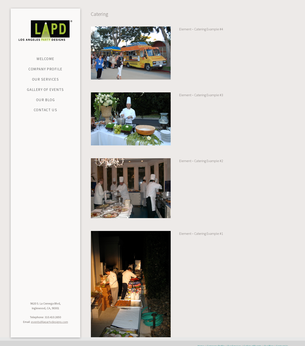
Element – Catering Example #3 (201, 95)
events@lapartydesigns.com (49, 322)
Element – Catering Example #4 (201, 29)
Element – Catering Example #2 (201, 161)
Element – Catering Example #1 (201, 233)
